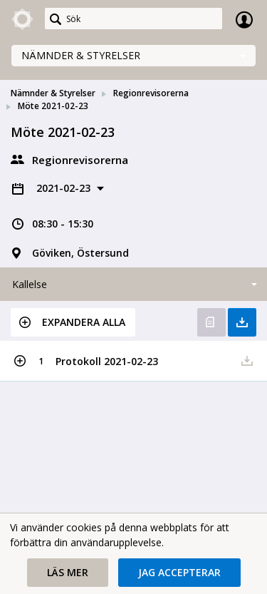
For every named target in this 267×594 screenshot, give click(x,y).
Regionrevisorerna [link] (151, 93)
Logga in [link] (244, 19)
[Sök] (133, 18)
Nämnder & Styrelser (80, 55)
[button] (73, 322)
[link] (22, 19)
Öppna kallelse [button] (211, 322)
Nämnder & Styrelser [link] (53, 93)
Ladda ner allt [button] (242, 322)
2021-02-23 (64, 188)
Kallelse (29, 284)
